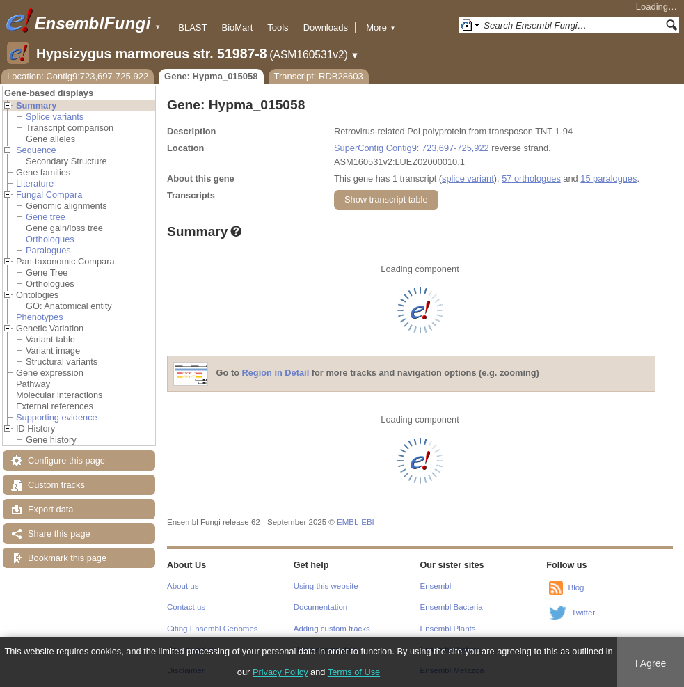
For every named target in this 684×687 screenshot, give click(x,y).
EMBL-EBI (355, 522)
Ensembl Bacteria (451, 607)
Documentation (320, 607)
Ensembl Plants (448, 628)
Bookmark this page (67, 558)
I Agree (651, 663)
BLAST (192, 27)
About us (182, 586)
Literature (35, 183)
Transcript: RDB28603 (318, 76)
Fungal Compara (49, 194)
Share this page (59, 533)
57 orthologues (531, 178)
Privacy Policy (280, 672)
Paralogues (48, 250)
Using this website (326, 586)
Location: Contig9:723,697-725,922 (77, 76)
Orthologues (50, 239)
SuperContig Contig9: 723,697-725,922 (411, 148)
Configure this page (66, 460)
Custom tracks (56, 485)
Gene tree (45, 217)
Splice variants (54, 116)
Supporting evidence (56, 417)
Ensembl (436, 586)
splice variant (468, 178)
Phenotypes (39, 317)
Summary (36, 105)
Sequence (36, 150)
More (380, 27)
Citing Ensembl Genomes (212, 628)
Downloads (325, 27)
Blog (576, 587)
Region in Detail (276, 373)
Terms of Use (354, 672)
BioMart (237, 27)
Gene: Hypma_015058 (210, 76)
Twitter (583, 612)
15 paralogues (608, 178)
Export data (50, 509)
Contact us (186, 607)
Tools (277, 27)
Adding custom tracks (332, 628)
